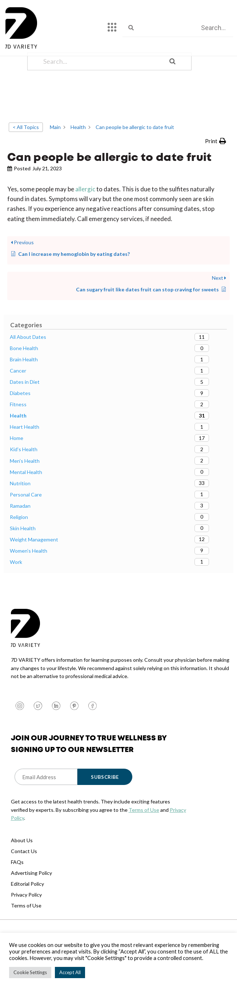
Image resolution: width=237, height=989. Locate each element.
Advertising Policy (31, 903)
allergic (85, 219)
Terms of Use (144, 840)
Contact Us (24, 881)
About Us (22, 871)
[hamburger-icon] (112, 28)
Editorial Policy (27, 914)
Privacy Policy (26, 925)
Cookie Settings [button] (30, 972)
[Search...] (100, 91)
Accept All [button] (70, 972)
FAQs (17, 892)
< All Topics (26, 157)
